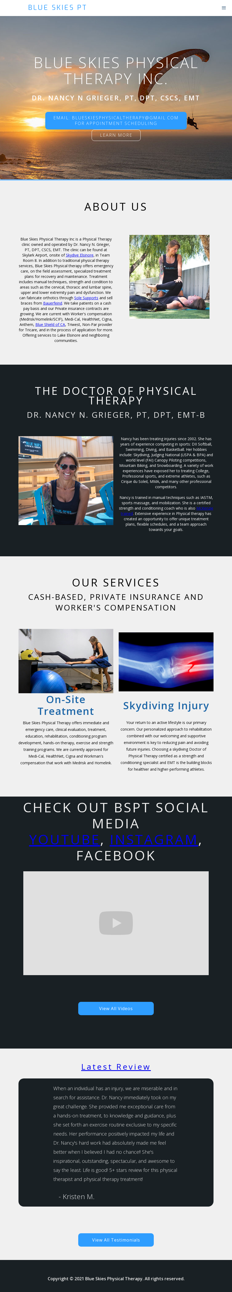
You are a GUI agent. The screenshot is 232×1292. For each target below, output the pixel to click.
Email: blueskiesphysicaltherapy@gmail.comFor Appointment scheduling (116, 120)
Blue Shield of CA (50, 324)
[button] (224, 8)
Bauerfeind (52, 303)
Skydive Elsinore (79, 255)
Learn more (116, 135)
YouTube (64, 839)
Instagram (154, 839)
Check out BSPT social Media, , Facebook (116, 831)
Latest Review (116, 1066)
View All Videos (116, 1008)
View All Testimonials (116, 1240)
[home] (183, 7)
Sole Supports (86, 297)
